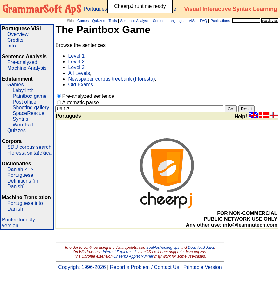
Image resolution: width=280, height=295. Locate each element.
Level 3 (76, 67)
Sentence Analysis (134, 21)
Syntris (20, 119)
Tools (112, 21)
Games (83, 21)
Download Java (201, 247)
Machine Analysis (27, 68)
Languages (176, 21)
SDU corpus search (29, 147)
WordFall (23, 124)
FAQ (203, 21)
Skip (70, 21)
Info (11, 45)
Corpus (158, 21)
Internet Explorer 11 (119, 252)
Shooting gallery (31, 107)
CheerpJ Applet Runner (133, 256)
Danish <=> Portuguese (20, 172)
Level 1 (76, 56)
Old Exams (80, 84)
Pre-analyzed (22, 62)
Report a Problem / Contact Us (144, 267)
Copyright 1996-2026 (82, 267)
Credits (15, 40)
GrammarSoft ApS (42, 9)
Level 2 (76, 61)
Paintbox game (30, 96)
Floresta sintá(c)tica (29, 152)
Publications (219, 21)
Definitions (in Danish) (22, 183)
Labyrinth (23, 90)
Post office (24, 101)
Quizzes (98, 21)
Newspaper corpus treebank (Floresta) (111, 79)
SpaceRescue (28, 113)
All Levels (79, 73)
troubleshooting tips (162, 247)
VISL (192, 21)
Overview (18, 34)
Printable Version (202, 267)
